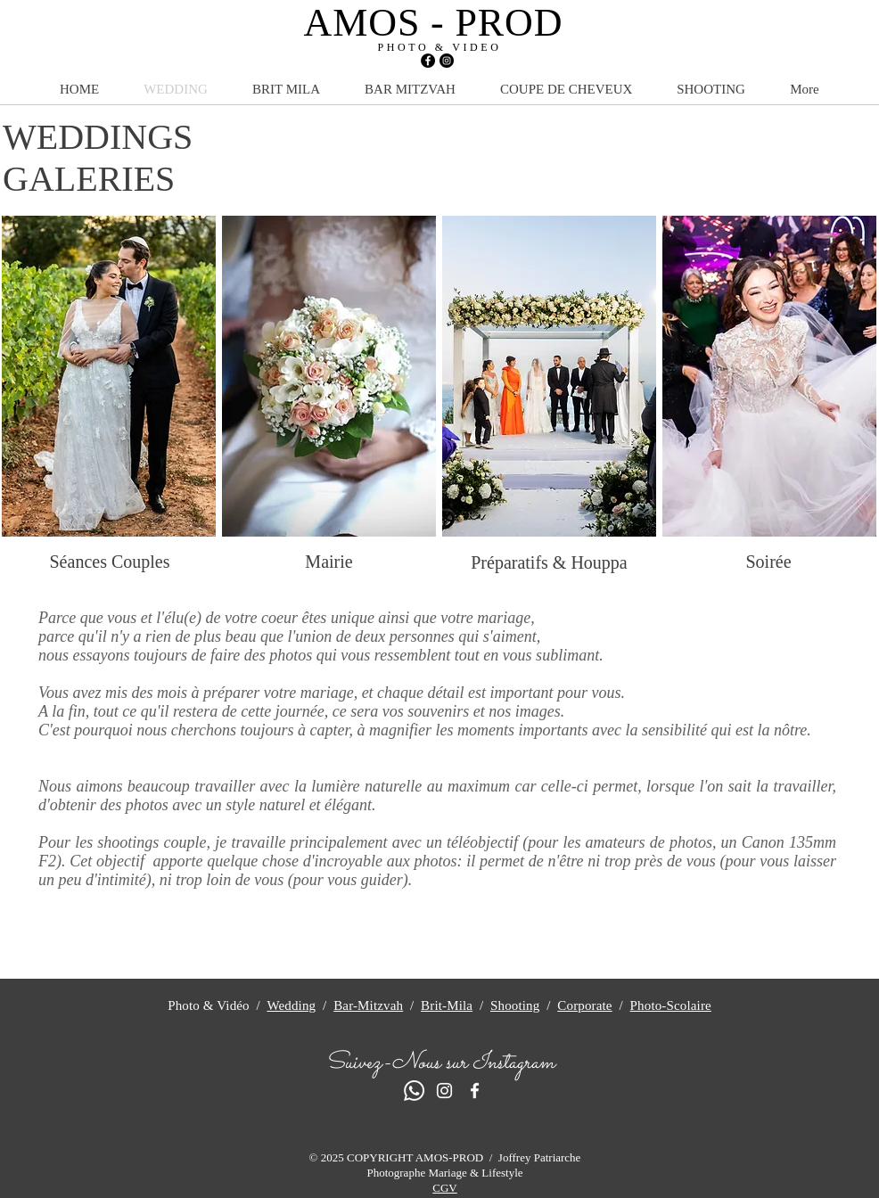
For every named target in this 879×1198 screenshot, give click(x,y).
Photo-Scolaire (670, 1005)
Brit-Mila (446, 1005)
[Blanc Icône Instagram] (444, 1090)
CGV (444, 1187)
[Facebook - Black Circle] (428, 60)
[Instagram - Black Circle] (447, 60)
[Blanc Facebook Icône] (474, 1090)
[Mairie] (329, 562)
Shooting (514, 1005)
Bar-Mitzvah (368, 1005)
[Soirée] (768, 561)
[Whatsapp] (414, 1090)
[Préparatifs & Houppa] (549, 562)
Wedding (291, 1005)
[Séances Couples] (110, 562)
